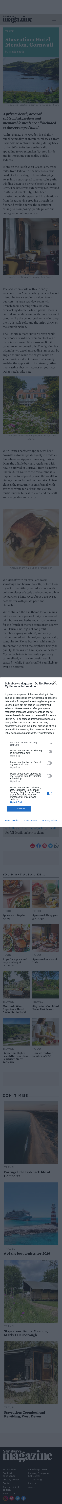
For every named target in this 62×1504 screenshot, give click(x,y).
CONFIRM (19, 808)
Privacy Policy (49, 820)
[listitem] (31, 743)
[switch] (49, 751)
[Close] (55, 684)
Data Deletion (12, 820)
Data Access (30, 820)
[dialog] (31, 752)
